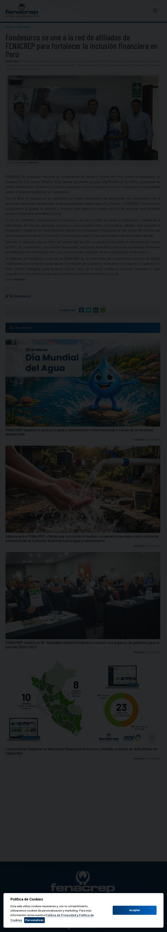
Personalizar (34, 920)
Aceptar (134, 910)
